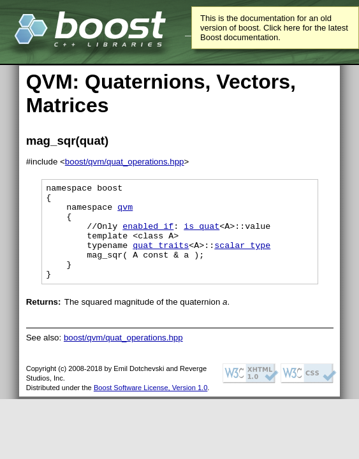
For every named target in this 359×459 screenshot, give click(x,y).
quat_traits (161, 258)
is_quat (201, 235)
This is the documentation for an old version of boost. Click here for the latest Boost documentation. (274, 27)
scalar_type (242, 258)
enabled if (147, 235)
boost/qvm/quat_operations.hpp (124, 161)
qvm (125, 212)
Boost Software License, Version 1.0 (150, 407)
